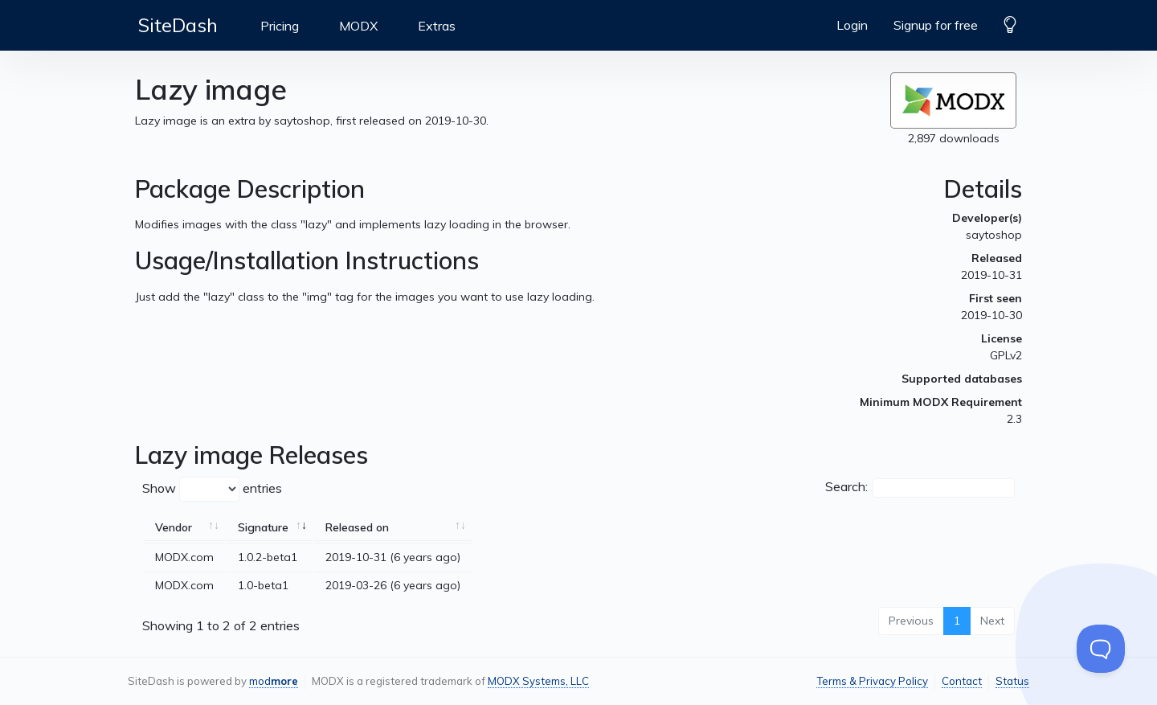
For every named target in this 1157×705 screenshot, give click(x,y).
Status (1012, 680)
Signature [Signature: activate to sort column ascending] (263, 527)
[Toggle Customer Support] (1101, 649)
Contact (962, 680)
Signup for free (935, 24)
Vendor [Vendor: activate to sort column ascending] (173, 527)
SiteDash (178, 25)
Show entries (212, 489)
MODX (358, 26)
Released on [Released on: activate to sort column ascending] (357, 527)
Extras (437, 26)
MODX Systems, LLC (538, 680)
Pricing (279, 26)
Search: (920, 488)
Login (852, 24)
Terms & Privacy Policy (872, 680)
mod (273, 680)
